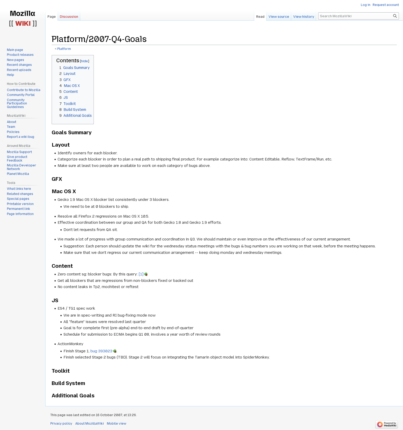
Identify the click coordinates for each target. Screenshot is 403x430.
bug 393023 (101, 351)
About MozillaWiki (89, 423)
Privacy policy (61, 423)
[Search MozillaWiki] (358, 16)
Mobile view (116, 423)
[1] (141, 274)
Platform (64, 49)
